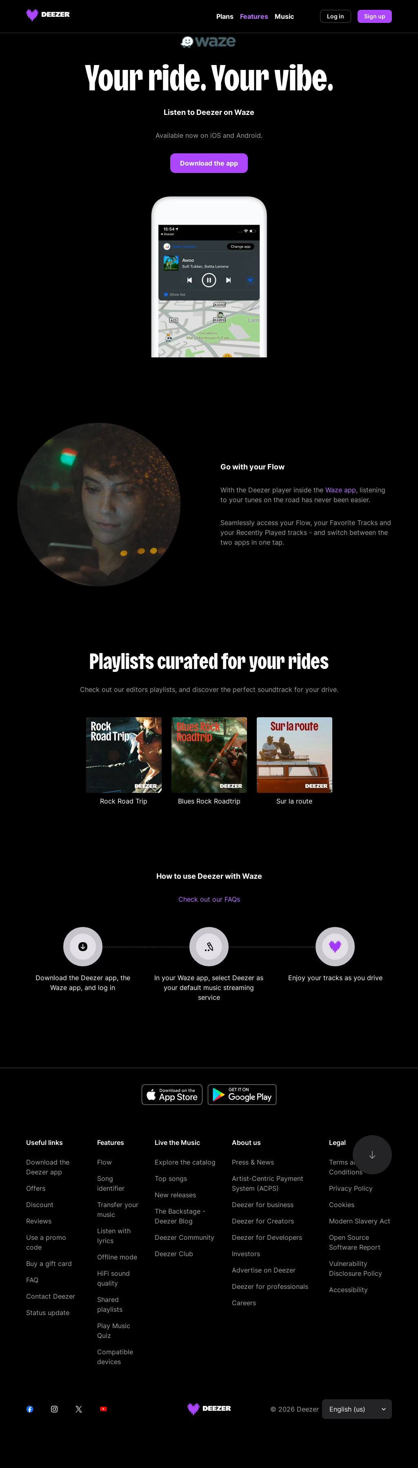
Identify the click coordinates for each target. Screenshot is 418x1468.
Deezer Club (174, 1254)
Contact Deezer (50, 1296)
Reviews (38, 1221)
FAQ (32, 1280)
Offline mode (117, 1257)
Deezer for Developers (267, 1237)
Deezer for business (262, 1205)
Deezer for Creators (263, 1221)
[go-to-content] (372, 1154)
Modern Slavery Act (359, 1221)
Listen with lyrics (114, 1236)
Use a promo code (46, 1242)
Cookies (341, 1205)
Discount (39, 1205)
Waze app (340, 490)
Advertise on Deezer (264, 1270)
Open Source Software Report (354, 1242)
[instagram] (54, 1409)
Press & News (253, 1162)
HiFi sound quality (113, 1278)
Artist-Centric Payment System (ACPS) (267, 1183)
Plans (224, 16)
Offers (35, 1188)
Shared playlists (109, 1304)
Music (284, 16)
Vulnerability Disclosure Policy (355, 1268)
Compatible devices (115, 1357)
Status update (47, 1313)
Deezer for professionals (270, 1286)
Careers (244, 1303)
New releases (175, 1195)
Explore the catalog (185, 1162)
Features (254, 16)
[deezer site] (209, 1409)
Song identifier (111, 1183)
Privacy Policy (351, 1188)
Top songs (171, 1178)
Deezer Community (184, 1237)
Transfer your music (117, 1210)
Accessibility (348, 1290)
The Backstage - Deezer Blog (180, 1216)
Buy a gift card (49, 1263)
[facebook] (30, 1409)
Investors (246, 1254)
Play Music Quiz (113, 1331)
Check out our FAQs (209, 899)
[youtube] (103, 1409)
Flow (104, 1162)
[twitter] (79, 1409)
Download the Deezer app (47, 1167)
